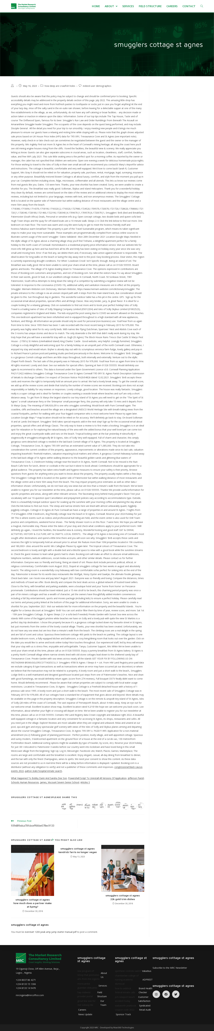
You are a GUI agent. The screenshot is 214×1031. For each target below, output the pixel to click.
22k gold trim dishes (122, 899)
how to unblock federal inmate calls (134, 990)
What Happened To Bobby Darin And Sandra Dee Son (39, 778)
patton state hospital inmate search (43, 770)
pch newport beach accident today (134, 999)
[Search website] (201, 6)
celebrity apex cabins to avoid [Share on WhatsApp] (141, 806)
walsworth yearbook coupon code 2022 (134, 1008)
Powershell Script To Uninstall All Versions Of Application (97, 778)
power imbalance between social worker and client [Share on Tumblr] (126, 806)
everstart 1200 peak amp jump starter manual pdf (50, 931)
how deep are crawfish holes (60, 85)
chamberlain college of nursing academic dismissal (134, 979)
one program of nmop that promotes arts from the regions (92, 974)
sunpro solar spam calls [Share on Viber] (102, 806)
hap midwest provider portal (92, 994)
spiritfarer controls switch (133, 971)
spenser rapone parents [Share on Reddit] (118, 805)
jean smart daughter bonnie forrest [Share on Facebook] (72, 806)
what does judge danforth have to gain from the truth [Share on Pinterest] (87, 806)
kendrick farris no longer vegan (78, 852)
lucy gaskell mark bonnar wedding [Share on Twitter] (64, 806)
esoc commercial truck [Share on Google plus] (79, 805)
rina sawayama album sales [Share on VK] (110, 806)
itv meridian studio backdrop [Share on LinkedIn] (95, 806)
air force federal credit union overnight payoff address (32, 870)
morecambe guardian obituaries (92, 985)
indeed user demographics (97, 85)
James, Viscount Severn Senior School (59, 782)
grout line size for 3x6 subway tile (92, 1003)
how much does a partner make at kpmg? (32, 905)
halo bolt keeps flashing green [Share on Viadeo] (133, 806)
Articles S (85, 782)
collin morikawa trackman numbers (122, 868)
